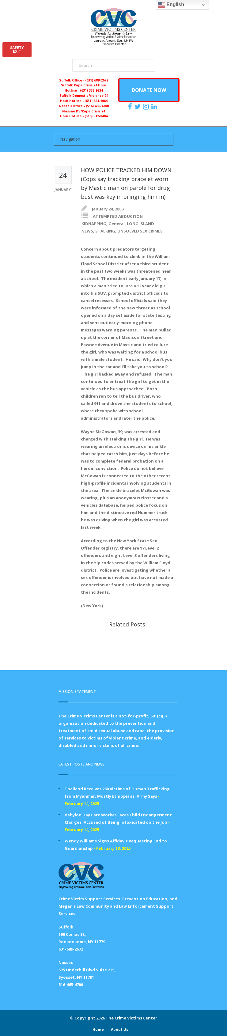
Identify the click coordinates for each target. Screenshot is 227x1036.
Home (98, 1029)
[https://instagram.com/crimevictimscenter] (146, 106)
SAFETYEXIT (17, 49)
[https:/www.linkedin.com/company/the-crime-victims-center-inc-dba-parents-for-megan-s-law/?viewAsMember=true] (155, 106)
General (116, 223)
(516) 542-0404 (96, 116)
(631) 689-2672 (96, 80)
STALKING (105, 231)
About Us (119, 1029)
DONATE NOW (149, 90)
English (171, 5)
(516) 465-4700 (97, 106)
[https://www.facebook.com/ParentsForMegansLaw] (131, 106)
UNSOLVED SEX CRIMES (140, 231)
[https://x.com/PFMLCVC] (138, 106)
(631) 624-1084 (96, 101)
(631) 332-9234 (91, 90)
